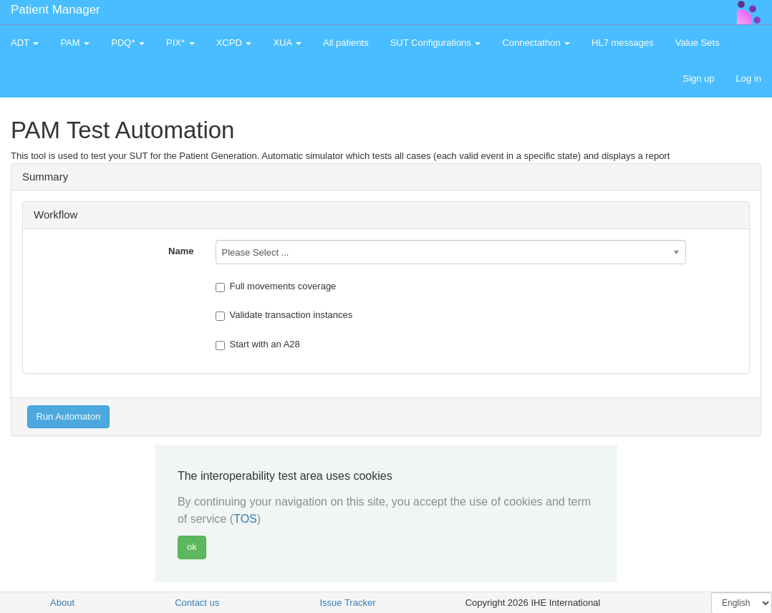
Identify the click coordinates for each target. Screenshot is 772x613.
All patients (346, 42)
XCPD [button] (234, 42)
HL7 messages (623, 42)
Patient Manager (55, 9)
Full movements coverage (276, 286)
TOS (245, 519)
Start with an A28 (258, 344)
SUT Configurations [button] (435, 42)
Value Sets (697, 42)
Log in (748, 78)
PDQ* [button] (128, 42)
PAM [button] (75, 42)
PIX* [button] (180, 42)
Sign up (698, 78)
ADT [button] (25, 42)
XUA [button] (287, 42)
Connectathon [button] (536, 42)
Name (180, 251)
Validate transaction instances (284, 315)
